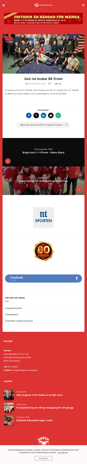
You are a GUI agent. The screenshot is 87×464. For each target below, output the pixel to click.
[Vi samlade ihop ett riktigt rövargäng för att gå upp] (9, 408)
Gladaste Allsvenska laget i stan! (34, 420)
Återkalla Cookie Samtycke (19, 320)
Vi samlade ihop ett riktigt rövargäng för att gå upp (44, 407)
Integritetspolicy (13, 308)
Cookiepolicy (11, 314)
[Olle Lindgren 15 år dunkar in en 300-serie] (9, 395)
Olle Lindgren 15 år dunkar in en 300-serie (39, 395)
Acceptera (43, 458)
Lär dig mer (63, 452)
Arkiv (8, 38)
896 (58, 83)
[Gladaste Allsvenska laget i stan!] (9, 420)
